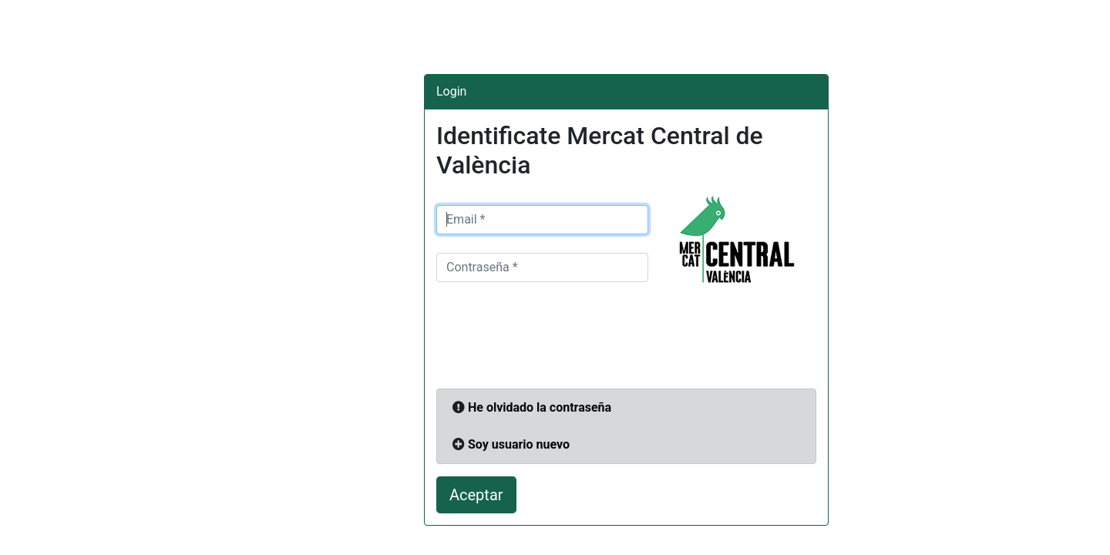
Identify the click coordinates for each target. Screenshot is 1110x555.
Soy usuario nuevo (519, 444)
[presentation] (553, 340)
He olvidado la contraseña (539, 407)
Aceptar (476, 495)
